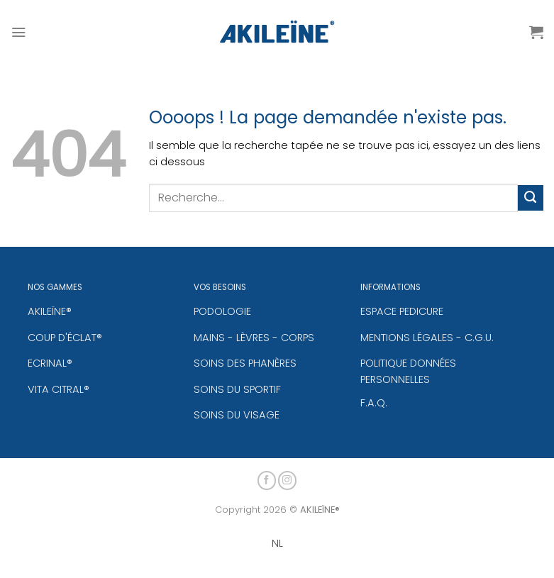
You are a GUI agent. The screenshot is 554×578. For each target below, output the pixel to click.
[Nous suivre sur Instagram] (287, 478)
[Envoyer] (530, 198)
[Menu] (18, 32)
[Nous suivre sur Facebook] (267, 478)
